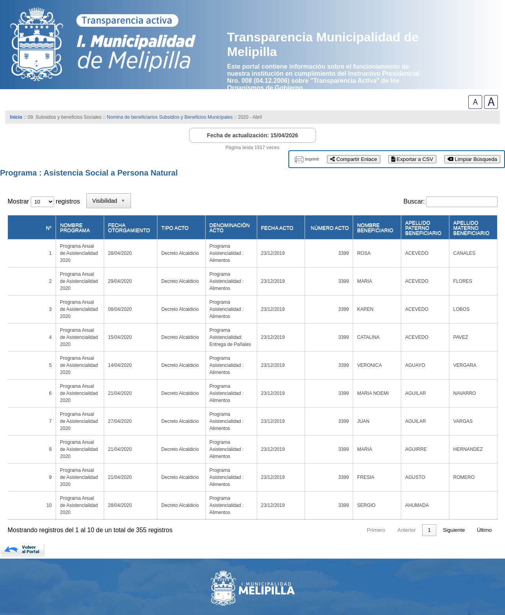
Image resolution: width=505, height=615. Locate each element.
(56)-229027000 (34, 579)
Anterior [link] (309, 454)
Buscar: (414, 201)
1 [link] (332, 454)
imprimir (312, 159)
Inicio (16, 117)
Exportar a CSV (412, 159)
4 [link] (377, 454)
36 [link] (428, 454)
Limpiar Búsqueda (472, 159)
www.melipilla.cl (35, 573)
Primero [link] (279, 454)
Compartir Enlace (353, 159)
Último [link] (484, 454)
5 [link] (392, 454)
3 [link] (362, 454)
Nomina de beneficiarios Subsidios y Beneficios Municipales (170, 117)
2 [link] (347, 454)
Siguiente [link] (454, 454)
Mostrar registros (43, 201)
